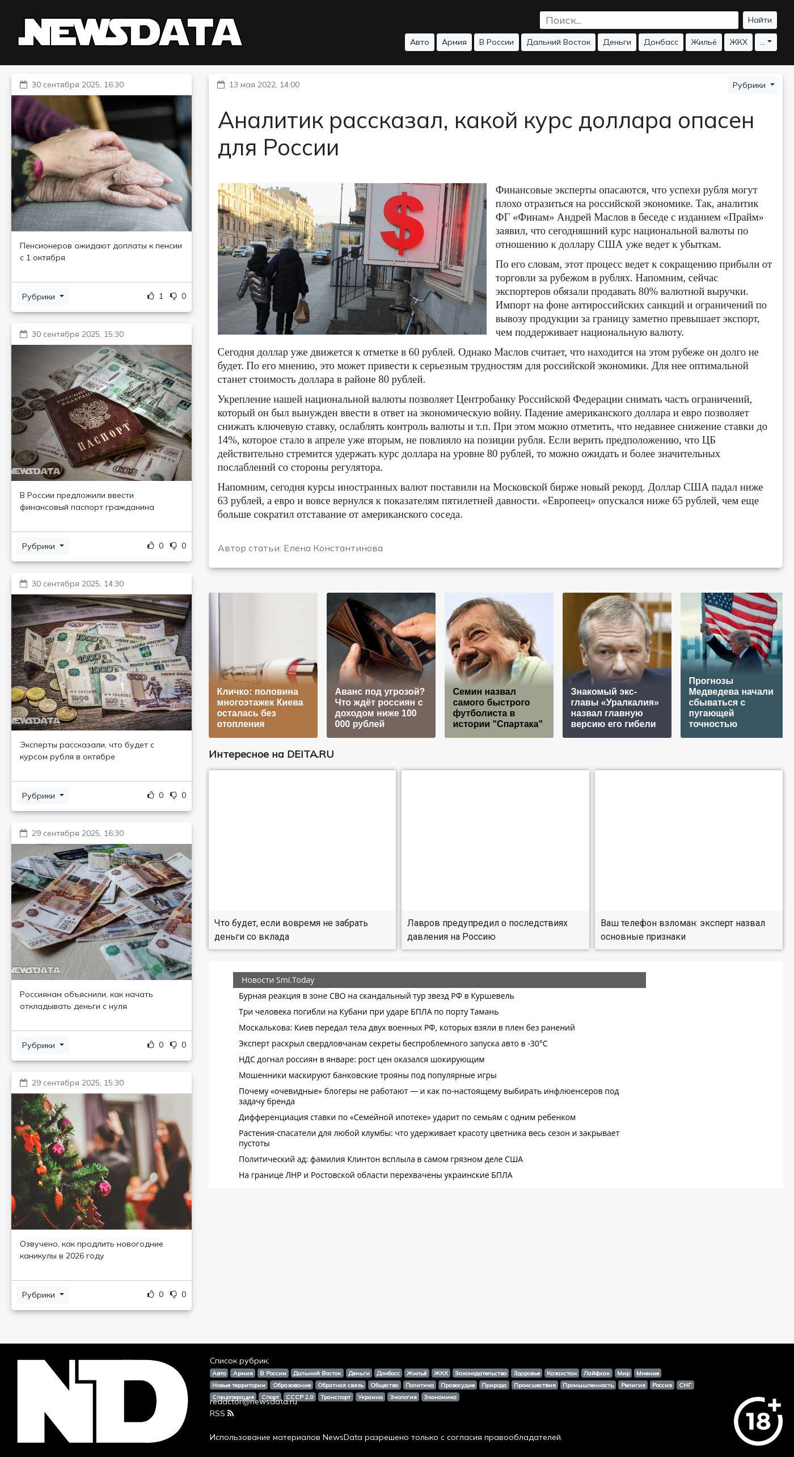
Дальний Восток (558, 42)
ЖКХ (738, 42)
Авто (419, 42)
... (762, 42)
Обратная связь (341, 1385)
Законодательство (480, 1373)
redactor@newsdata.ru (253, 1401)
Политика (420, 1385)
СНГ (685, 1385)
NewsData (342, 1437)
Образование (292, 1385)
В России (496, 42)
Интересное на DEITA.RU (271, 754)
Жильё (704, 42)
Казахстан (562, 1373)
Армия (454, 42)
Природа (494, 1385)
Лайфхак (597, 1373)
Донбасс (661, 42)
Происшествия (535, 1385)
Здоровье (527, 1373)
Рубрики (39, 297)
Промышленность (588, 1385)
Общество (384, 1385)
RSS (222, 1413)
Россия (662, 1385)
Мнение (647, 1373)
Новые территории (238, 1385)
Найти (760, 20)
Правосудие (458, 1385)
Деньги (617, 42)
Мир (623, 1373)
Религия (633, 1385)
